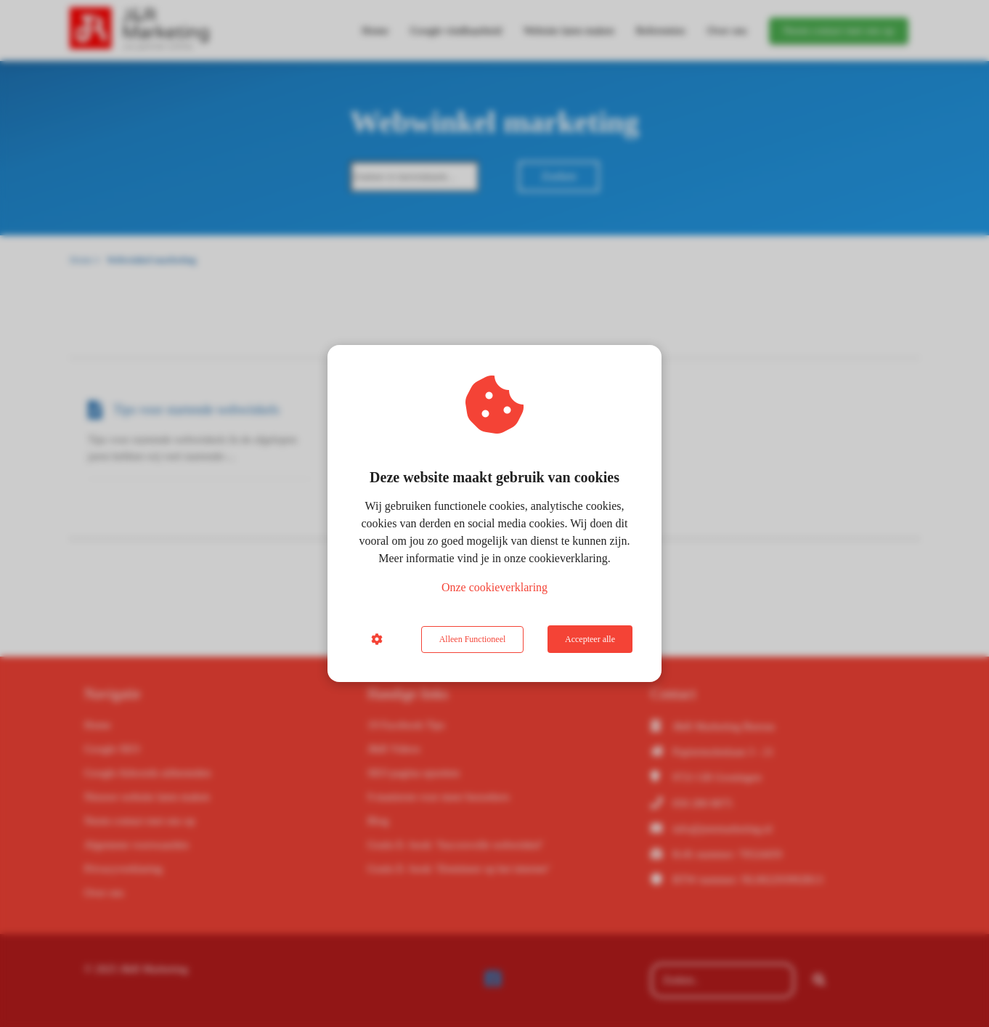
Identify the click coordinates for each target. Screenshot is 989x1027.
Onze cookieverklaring (494, 588)
